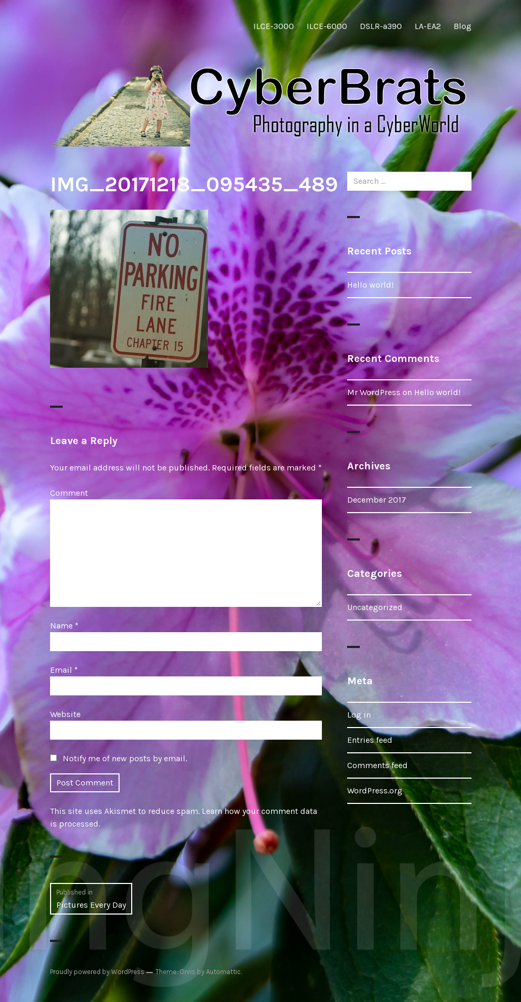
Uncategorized (374, 607)
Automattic (223, 972)
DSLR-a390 (381, 26)
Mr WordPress (373, 392)
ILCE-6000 (327, 26)
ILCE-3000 (273, 26)
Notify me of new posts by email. (125, 758)
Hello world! (370, 285)
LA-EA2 (428, 26)
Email (64, 670)
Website (65, 714)
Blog (462, 26)
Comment (69, 493)
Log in (359, 715)
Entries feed (369, 740)
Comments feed (377, 765)
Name (64, 626)
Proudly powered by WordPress (97, 972)
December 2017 (376, 500)
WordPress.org (374, 790)
